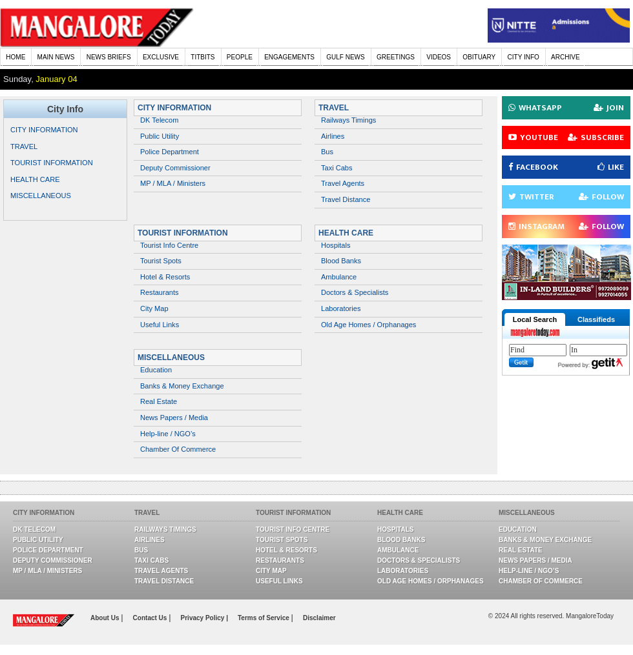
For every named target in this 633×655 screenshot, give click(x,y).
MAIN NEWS (56, 57)
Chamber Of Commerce (178, 449)
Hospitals (335, 245)
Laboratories (340, 308)
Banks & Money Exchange (182, 386)
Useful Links (159, 324)
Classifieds (596, 319)
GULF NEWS (345, 57)
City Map (154, 308)
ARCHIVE (565, 57)
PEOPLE (240, 57)
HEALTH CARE (35, 179)
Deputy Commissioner (175, 168)
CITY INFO (523, 57)
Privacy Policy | (204, 617)
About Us (105, 617)
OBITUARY (478, 57)
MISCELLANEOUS (40, 195)
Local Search (535, 319)
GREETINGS (396, 57)
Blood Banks (341, 261)
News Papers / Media (174, 417)
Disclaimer (319, 617)
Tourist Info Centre (169, 245)
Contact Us (151, 617)
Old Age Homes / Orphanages (368, 324)
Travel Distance (345, 199)
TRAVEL (23, 146)
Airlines (332, 136)
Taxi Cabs (337, 168)
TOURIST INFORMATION (51, 162)
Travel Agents (342, 183)
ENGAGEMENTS (289, 57)
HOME (15, 57)
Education (156, 370)
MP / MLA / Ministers (172, 183)
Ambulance (339, 277)
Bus (327, 152)
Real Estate (158, 401)
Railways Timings (348, 120)
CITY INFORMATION (44, 130)
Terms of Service (264, 617)
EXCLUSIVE (161, 57)
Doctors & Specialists (354, 292)
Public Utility (159, 136)
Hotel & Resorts (165, 277)
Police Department (169, 152)
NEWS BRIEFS (109, 57)
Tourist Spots (161, 261)
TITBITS (202, 57)
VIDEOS (438, 57)
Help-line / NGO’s (168, 434)
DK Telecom (159, 120)
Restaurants (159, 292)
